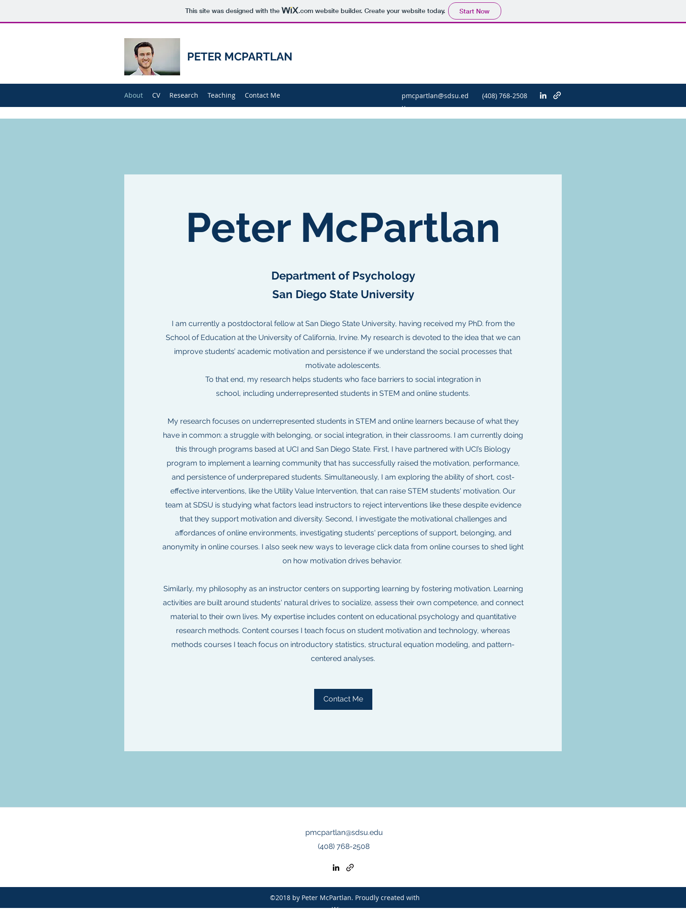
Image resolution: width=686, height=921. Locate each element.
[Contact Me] (343, 699)
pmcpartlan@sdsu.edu (344, 832)
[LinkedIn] (543, 95)
